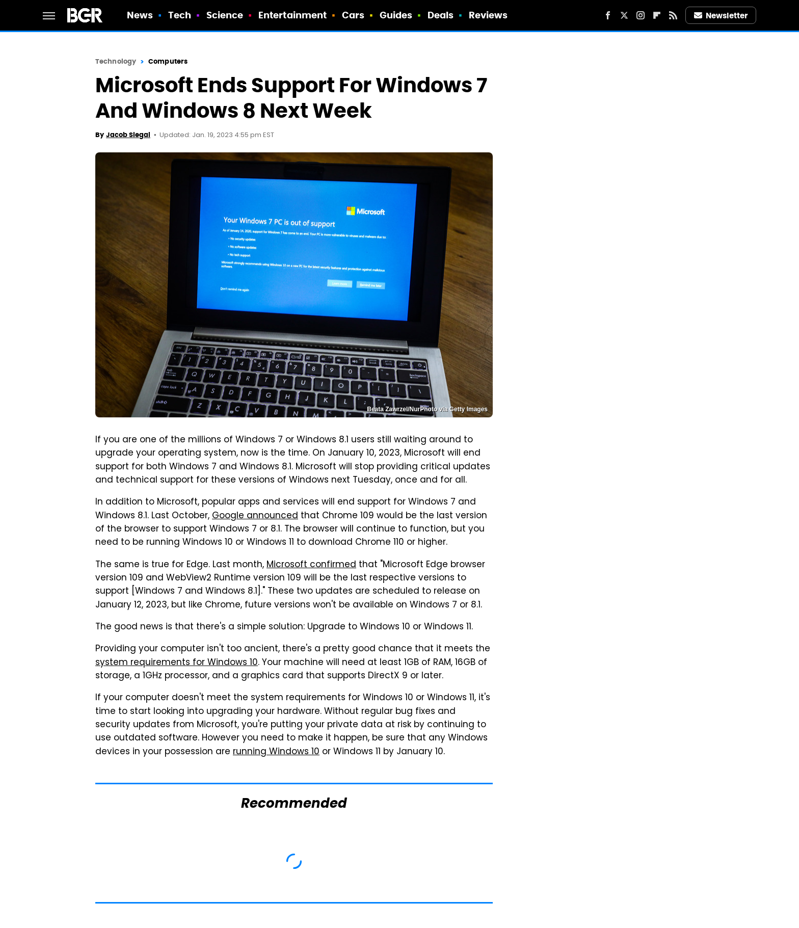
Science (225, 15)
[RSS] (673, 15)
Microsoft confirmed (311, 565)
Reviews (488, 15)
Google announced (255, 516)
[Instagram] (640, 15)
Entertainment (292, 15)
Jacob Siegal (128, 134)
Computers (168, 61)
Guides (396, 15)
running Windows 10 (276, 752)
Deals (441, 15)
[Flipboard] (657, 15)
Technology (115, 61)
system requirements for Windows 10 (176, 663)
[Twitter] (624, 15)
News (140, 15)
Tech (179, 15)
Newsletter (721, 15)
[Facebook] (608, 15)
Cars (353, 15)
